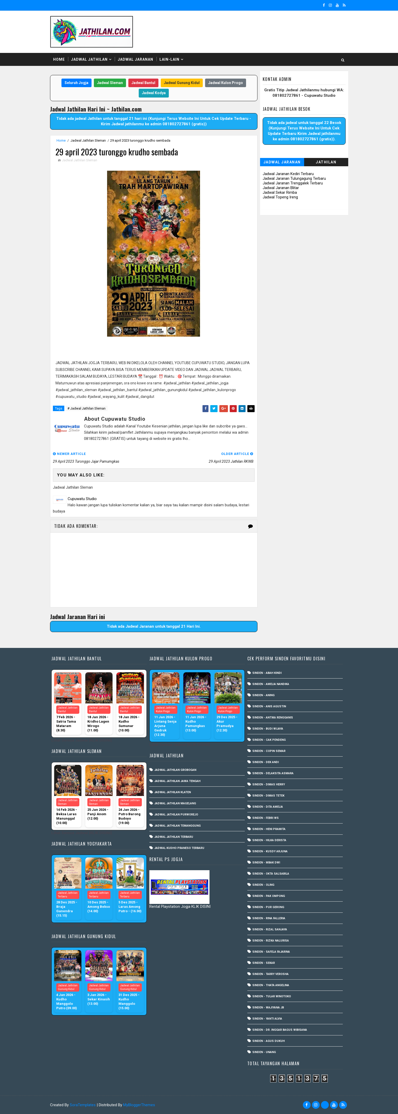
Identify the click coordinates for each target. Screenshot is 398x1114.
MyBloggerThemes (139, 1105)
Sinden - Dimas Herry (268, 784)
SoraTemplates (83, 1105)
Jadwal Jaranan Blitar (281, 187)
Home (59, 59)
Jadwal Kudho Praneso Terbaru (179, 848)
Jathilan (326, 162)
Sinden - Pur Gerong (268, 907)
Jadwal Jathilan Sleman (88, 140)
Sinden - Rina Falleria (268, 918)
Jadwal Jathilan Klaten (172, 792)
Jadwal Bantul (143, 83)
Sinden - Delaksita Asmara (273, 773)
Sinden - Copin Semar (268, 751)
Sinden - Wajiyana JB (268, 1007)
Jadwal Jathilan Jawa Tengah (177, 781)
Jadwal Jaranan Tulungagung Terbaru (294, 178)
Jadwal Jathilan (89, 59)
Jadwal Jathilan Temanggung (177, 825)
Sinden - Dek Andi (265, 762)
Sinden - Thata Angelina (270, 985)
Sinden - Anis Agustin (269, 706)
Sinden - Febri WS (265, 818)
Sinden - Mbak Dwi (266, 862)
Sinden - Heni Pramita (268, 829)
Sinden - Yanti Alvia (267, 1018)
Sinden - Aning (263, 695)
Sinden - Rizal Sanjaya (269, 929)
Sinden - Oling (263, 885)
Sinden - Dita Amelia (267, 806)
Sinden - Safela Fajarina (271, 951)
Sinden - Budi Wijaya (267, 728)
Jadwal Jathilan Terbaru (173, 837)
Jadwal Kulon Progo (225, 83)
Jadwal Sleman (110, 83)
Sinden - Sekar (263, 963)
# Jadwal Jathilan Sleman (86, 408)
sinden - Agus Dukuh (268, 1041)
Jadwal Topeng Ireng (280, 197)
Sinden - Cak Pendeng (269, 740)
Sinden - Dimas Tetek (268, 795)
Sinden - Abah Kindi (267, 673)
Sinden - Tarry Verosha (270, 974)
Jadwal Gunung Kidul (182, 83)
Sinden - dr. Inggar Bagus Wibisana (279, 1030)
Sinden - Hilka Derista (269, 840)
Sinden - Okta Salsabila (270, 873)
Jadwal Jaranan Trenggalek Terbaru (293, 183)
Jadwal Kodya (154, 93)
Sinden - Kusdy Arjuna (270, 851)
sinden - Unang (264, 1052)
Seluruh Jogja (76, 83)
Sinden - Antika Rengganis (272, 717)
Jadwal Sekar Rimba (280, 192)
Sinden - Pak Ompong (268, 896)
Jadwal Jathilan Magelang (175, 803)
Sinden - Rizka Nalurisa (270, 940)
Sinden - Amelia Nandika (270, 684)
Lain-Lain (169, 59)
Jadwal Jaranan (135, 59)
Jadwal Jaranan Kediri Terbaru (288, 173)
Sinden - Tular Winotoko (271, 996)
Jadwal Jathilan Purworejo (176, 814)
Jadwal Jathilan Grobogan (175, 770)
